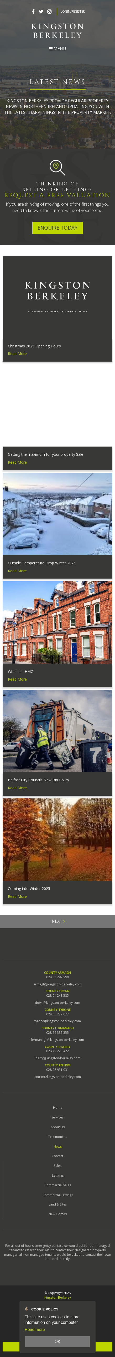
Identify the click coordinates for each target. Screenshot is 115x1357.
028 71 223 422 (57, 1051)
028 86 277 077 (57, 1014)
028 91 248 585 (57, 996)
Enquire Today (57, 227)
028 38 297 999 (57, 977)
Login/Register (73, 11)
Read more (35, 1329)
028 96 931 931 (57, 1070)
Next (58, 921)
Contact (57, 1156)
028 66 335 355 (57, 1033)
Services (57, 1117)
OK (58, 1341)
